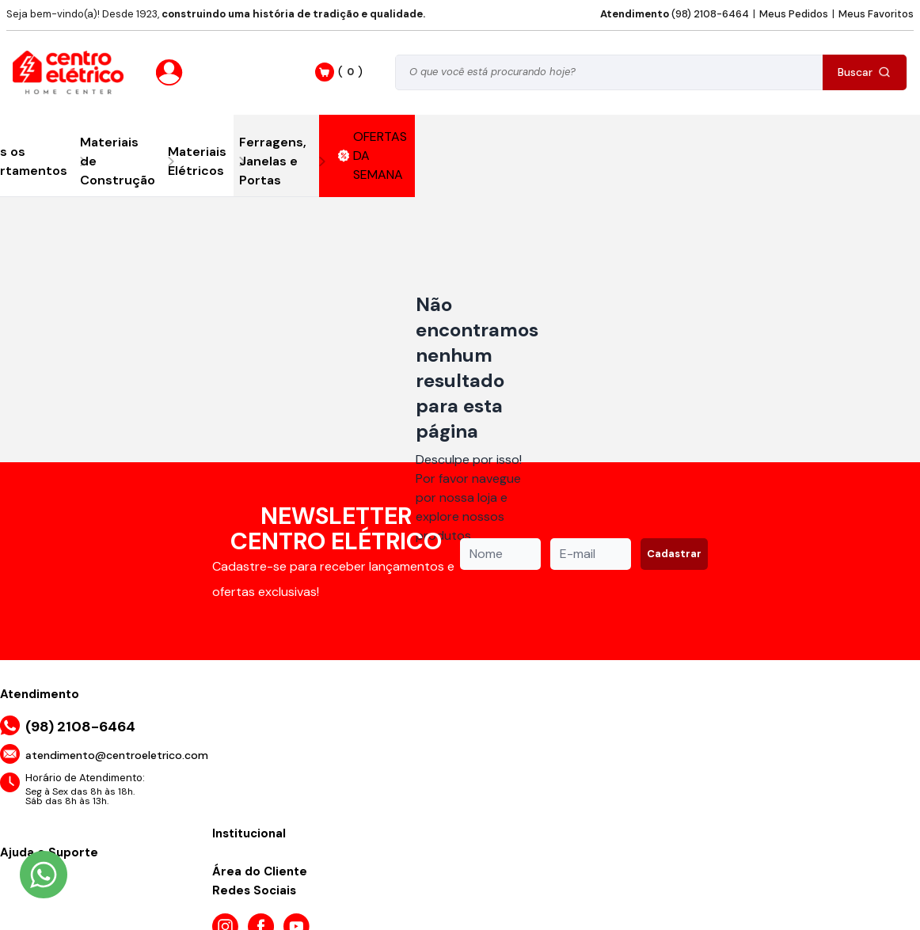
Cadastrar (674, 553)
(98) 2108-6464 (674, 14)
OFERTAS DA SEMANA (373, 155)
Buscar (864, 72)
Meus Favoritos (876, 14)
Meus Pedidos (793, 14)
